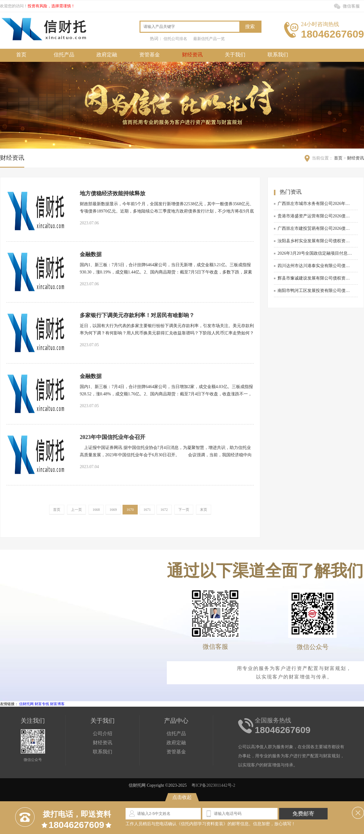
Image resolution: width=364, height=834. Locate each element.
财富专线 (42, 704)
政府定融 (106, 55)
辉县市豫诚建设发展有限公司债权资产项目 (315, 278)
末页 (203, 509)
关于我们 (235, 55)
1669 (113, 509)
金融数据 (91, 254)
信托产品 (64, 55)
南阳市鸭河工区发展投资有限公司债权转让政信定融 (315, 290)
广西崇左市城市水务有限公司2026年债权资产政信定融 (315, 203)
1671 (147, 509)
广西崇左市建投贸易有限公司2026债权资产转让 (315, 228)
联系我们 (278, 55)
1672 (164, 509)
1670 (130, 509)
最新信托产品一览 (209, 38)
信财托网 (26, 704)
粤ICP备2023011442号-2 (213, 785)
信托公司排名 (175, 38)
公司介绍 (102, 733)
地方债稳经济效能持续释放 (112, 193)
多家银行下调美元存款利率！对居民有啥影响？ (137, 315)
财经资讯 (192, 55)
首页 (21, 55)
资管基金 (149, 55)
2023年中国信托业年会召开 (112, 437)
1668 (96, 509)
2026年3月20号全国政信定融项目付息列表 (315, 253)
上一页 (76, 509)
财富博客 (57, 704)
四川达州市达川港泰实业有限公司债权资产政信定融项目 (315, 265)
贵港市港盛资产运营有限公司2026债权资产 (315, 216)
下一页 (183, 509)
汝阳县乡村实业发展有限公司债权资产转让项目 (315, 241)
